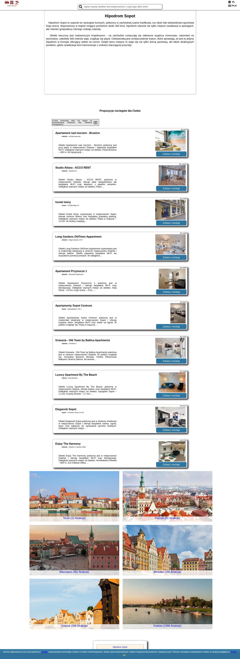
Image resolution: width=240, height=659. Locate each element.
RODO (234, 652)
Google (44, 652)
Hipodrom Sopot (120, 647)
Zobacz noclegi (171, 153)
